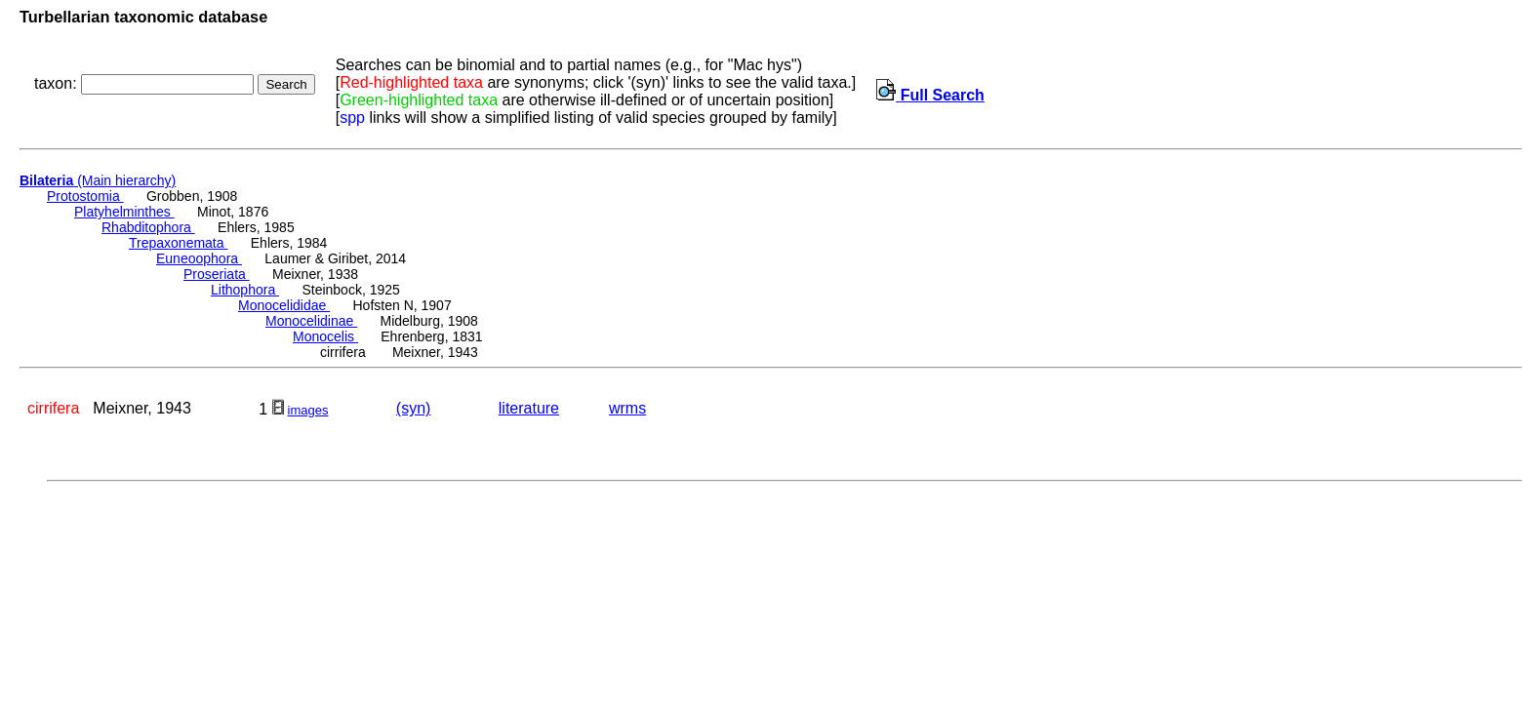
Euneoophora (199, 258)
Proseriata (216, 274)
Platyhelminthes (124, 211)
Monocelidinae (311, 321)
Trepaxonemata (178, 243)
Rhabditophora (148, 227)
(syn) (413, 408)
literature (529, 408)
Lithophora (245, 289)
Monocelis (325, 336)
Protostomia (85, 196)
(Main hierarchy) (98, 180)
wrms (627, 408)
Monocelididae (284, 305)
